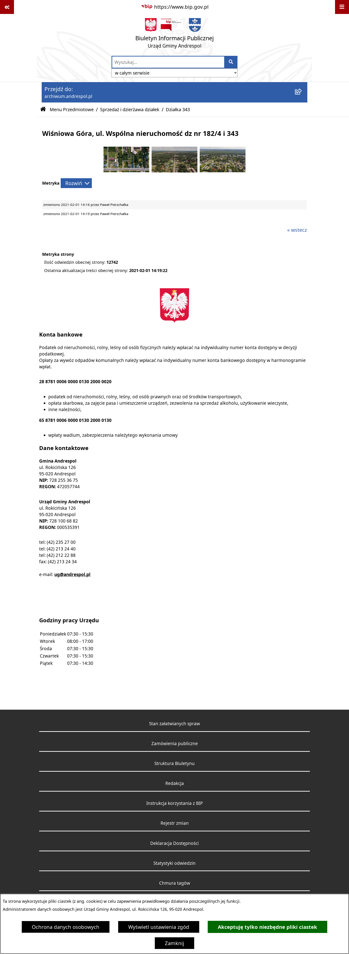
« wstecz (297, 229)
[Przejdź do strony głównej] (174, 34)
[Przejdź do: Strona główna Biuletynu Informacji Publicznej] (43, 109)
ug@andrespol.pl (72, 574)
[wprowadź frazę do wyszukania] (168, 62)
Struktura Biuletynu (174, 763)
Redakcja (174, 783)
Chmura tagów (174, 883)
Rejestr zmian (175, 823)
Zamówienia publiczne (174, 743)
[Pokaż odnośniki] (7, 7)
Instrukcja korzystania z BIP (174, 803)
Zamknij (174, 943)
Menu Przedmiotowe (72, 109)
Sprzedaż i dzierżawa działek (129, 109)
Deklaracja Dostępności (174, 843)
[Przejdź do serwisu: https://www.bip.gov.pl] (174, 6)
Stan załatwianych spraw (174, 723)
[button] (126, 170)
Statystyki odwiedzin (174, 863)
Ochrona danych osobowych (65, 927)
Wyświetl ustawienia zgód (158, 927)
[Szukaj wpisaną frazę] (231, 62)
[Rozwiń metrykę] (76, 183)
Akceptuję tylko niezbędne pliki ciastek (267, 926)
